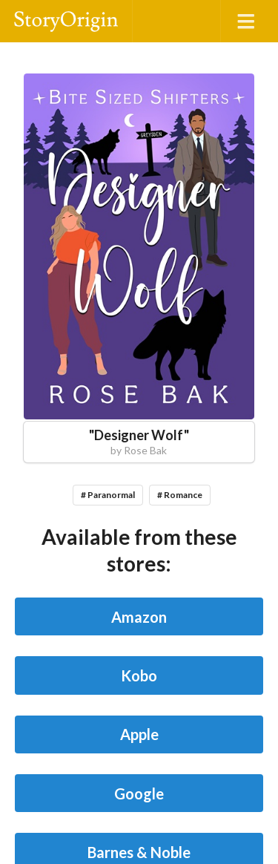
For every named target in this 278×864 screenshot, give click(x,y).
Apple (139, 734)
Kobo (139, 675)
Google (139, 793)
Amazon (139, 617)
